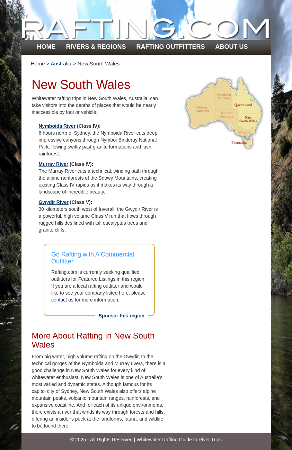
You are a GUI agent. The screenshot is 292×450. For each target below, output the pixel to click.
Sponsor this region (121, 315)
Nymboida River (57, 126)
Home (46, 46)
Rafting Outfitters (170, 46)
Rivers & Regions (96, 46)
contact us (62, 300)
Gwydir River (54, 202)
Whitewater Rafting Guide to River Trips (179, 439)
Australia (61, 63)
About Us (231, 46)
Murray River (54, 164)
